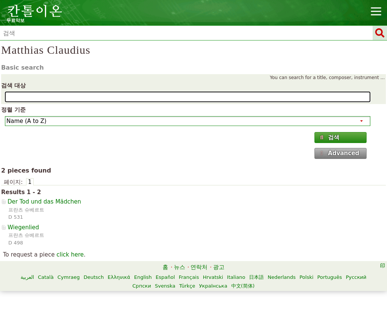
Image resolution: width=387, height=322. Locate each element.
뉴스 (179, 267)
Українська (213, 286)
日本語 (256, 277)
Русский (356, 277)
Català (46, 277)
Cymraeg (68, 277)
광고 (218, 267)
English (143, 277)
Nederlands (282, 277)
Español (165, 277)
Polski (306, 277)
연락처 (198, 267)
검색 (329, 137)
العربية (27, 277)
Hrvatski (213, 277)
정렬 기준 (13, 109)
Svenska (165, 286)
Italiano (236, 277)
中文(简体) (243, 286)
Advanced (339, 153)
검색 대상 (13, 85)
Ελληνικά (119, 277)
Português (329, 277)
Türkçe (187, 286)
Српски (141, 286)
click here (70, 254)
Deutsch (94, 277)
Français (189, 277)
